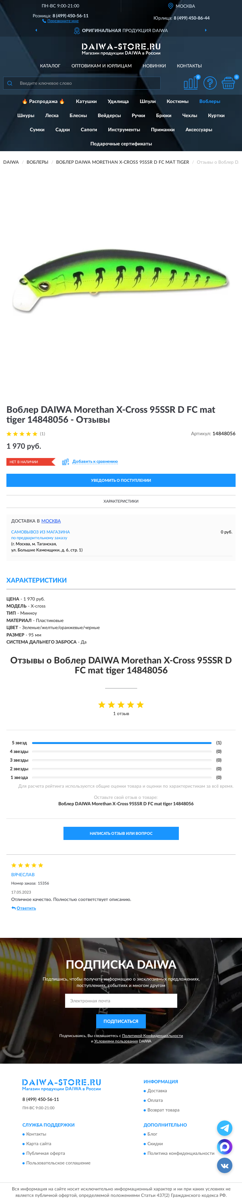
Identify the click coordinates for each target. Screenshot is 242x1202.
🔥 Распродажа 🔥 (43, 101)
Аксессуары (199, 129)
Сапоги (89, 129)
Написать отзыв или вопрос (121, 833)
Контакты (189, 66)
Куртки (216, 115)
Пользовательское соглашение (58, 1163)
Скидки (155, 1144)
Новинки (154, 66)
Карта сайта (38, 1144)
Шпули (148, 101)
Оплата (155, 1100)
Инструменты (124, 129)
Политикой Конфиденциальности (152, 1036)
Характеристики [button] (121, 501)
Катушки (86, 101)
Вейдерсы (109, 115)
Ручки (138, 115)
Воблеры (209, 101)
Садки (62, 129)
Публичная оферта (45, 1154)
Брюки (163, 115)
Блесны (78, 115)
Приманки (163, 129)
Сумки (37, 129)
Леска (52, 115)
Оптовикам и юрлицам (101, 66)
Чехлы (189, 115)
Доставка (157, 1091)
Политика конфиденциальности (180, 1154)
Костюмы (177, 101)
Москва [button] (51, 521)
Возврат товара (163, 1110)
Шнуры (25, 115)
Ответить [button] (24, 908)
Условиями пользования (116, 1041)
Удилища (118, 101)
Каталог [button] (50, 66)
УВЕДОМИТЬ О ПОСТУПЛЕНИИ (121, 480)
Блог (152, 1134)
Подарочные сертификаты (121, 144)
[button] (60, 20)
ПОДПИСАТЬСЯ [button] (121, 1021)
